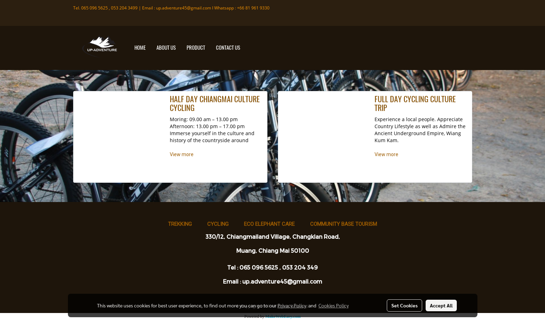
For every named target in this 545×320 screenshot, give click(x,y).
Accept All (441, 305)
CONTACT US (228, 47)
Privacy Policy (292, 305)
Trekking (180, 224)
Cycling (218, 224)
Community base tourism (343, 224)
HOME (140, 47)
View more (182, 154)
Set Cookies (404, 305)
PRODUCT (196, 47)
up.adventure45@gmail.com (183, 8)
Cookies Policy (334, 305)
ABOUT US (166, 47)
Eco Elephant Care (269, 224)
